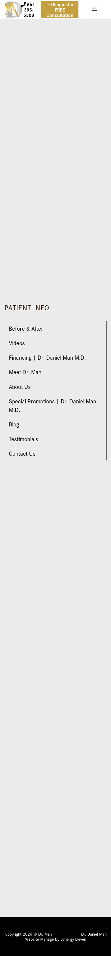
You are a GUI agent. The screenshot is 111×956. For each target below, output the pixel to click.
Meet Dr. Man (25, 371)
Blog (14, 424)
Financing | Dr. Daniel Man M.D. (47, 357)
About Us (20, 386)
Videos (17, 342)
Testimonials (23, 438)
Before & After (26, 328)
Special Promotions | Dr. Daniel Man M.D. (52, 405)
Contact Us (22, 453)
